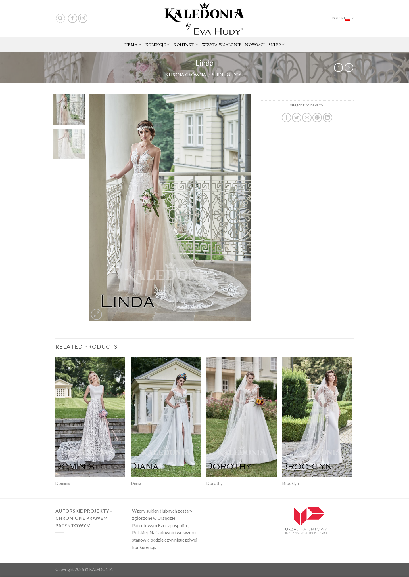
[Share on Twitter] (296, 117)
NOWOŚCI (255, 44)
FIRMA (132, 44)
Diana (136, 483)
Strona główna (186, 74)
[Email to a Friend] (307, 117)
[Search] (60, 18)
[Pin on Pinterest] (317, 117)
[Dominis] (90, 417)
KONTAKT (186, 44)
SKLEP (277, 44)
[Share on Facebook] (286, 117)
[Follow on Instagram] (82, 18)
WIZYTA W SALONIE (221, 44)
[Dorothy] (241, 417)
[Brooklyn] (317, 417)
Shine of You (227, 74)
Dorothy (214, 483)
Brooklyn (290, 483)
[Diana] (166, 417)
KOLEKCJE (157, 44)
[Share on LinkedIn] (327, 117)
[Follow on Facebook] (72, 18)
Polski (343, 18)
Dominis (62, 483)
